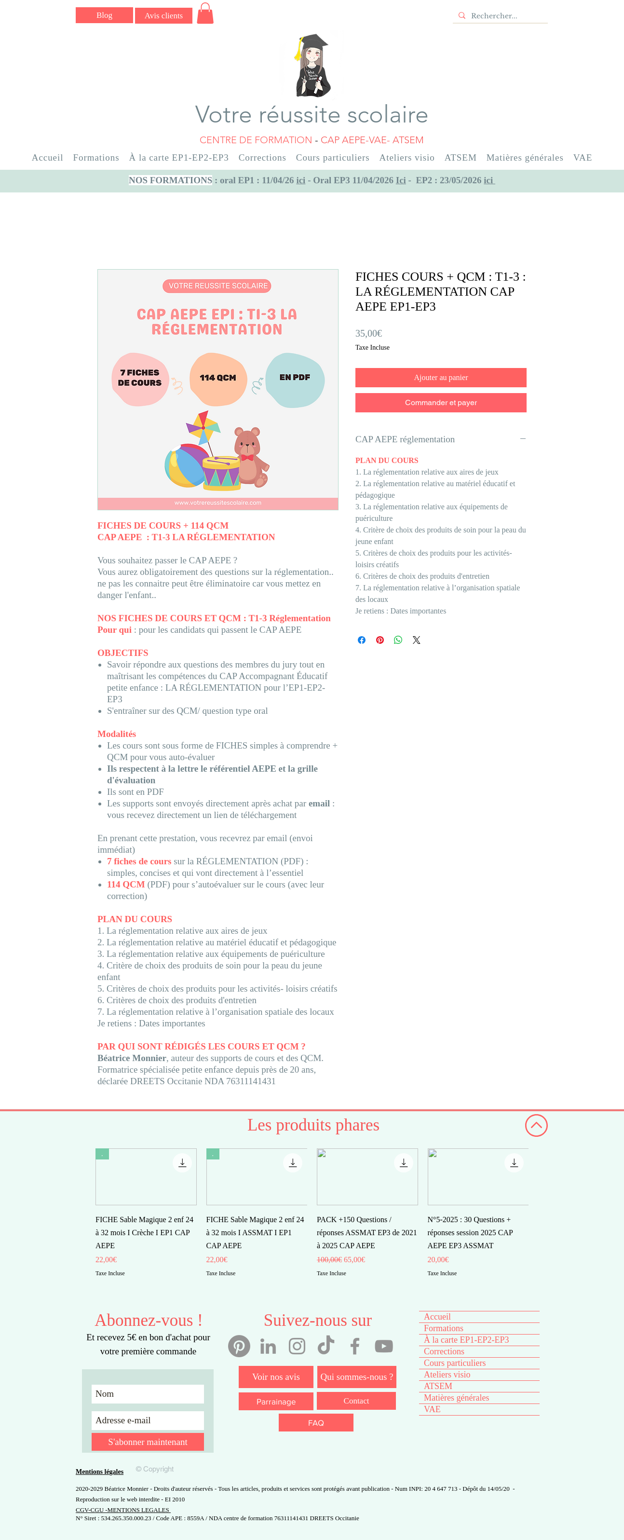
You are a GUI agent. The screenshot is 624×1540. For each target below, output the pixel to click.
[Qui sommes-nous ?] (356, 1377)
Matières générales (456, 1398)
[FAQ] (316, 1422)
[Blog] (104, 15)
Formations (443, 1328)
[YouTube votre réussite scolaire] (384, 1346)
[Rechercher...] (499, 16)
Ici (401, 180)
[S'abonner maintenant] (148, 1442)
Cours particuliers (455, 1363)
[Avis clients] (163, 16)
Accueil (437, 1317)
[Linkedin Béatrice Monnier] (268, 1346)
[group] (312, 1219)
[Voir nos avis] (276, 1377)
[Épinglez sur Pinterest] (380, 640)
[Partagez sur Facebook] (361, 640)
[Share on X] (416, 640)
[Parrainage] (276, 1401)
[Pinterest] (239, 1346)
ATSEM (438, 1386)
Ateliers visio (447, 1374)
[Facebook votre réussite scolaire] (355, 1346)
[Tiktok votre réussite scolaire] (326, 1346)
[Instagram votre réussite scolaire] (297, 1346)
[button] (205, 13)
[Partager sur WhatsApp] (398, 640)
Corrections (444, 1351)
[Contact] (356, 1401)
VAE (432, 1409)
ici (300, 180)
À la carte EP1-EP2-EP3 (466, 1340)
